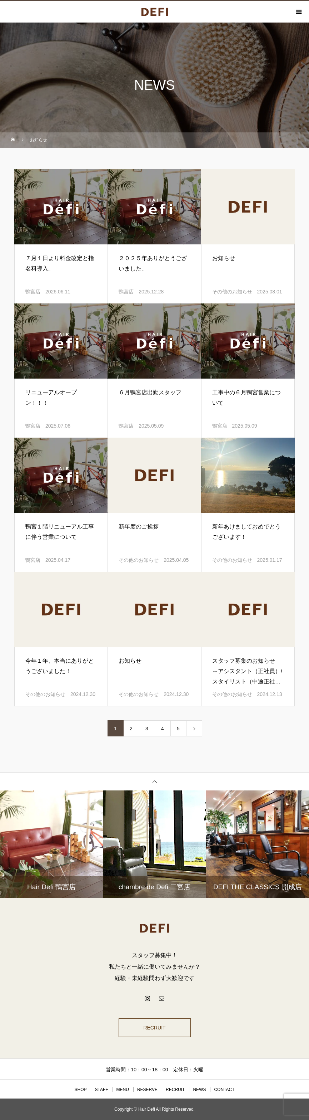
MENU (122, 1089)
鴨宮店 (32, 291)
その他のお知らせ (232, 291)
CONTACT (224, 1089)
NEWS (199, 1089)
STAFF (101, 1089)
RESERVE (147, 1089)
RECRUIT (154, 1028)
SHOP (80, 1089)
